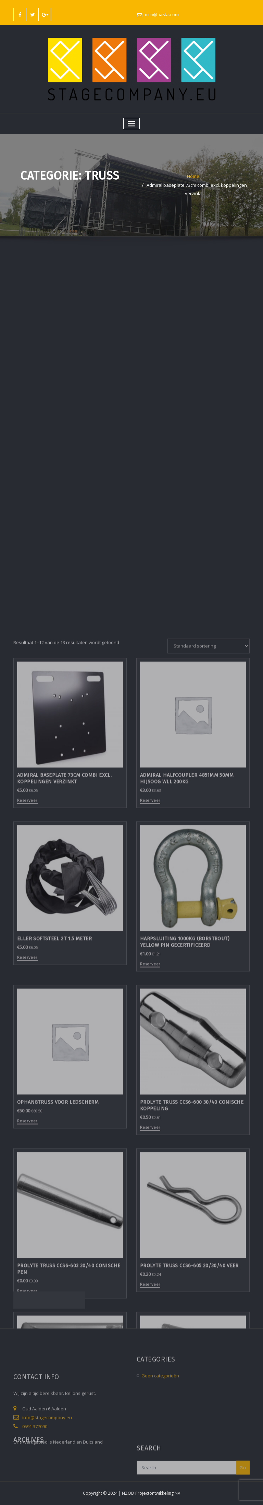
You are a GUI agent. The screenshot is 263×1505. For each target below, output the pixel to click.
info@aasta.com (162, 14)
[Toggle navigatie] (131, 123)
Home (193, 178)
